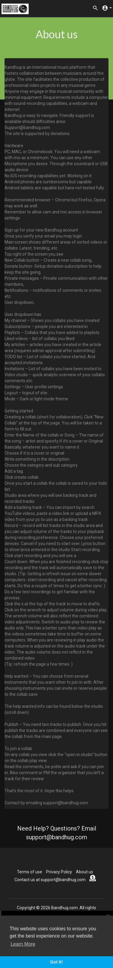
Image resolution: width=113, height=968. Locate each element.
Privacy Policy (59, 871)
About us (84, 871)
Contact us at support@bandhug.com (50, 879)
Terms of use (29, 871)
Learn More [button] (23, 944)
